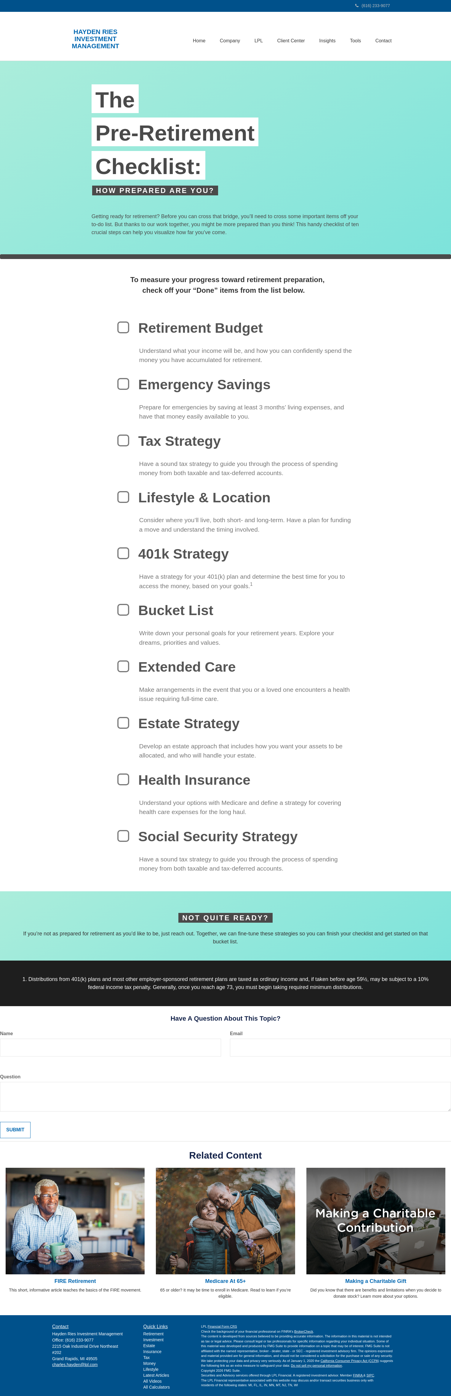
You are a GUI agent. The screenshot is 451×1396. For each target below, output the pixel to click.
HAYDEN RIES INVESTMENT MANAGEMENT (95, 39)
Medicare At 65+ (225, 1281)
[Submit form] (15, 1130)
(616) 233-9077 (372, 5)
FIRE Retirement (75, 1281)
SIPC (370, 1375)
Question (10, 1076)
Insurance (152, 1351)
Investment (153, 1339)
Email (236, 1033)
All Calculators (156, 1387)
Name (6, 1033)
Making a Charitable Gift (375, 1281)
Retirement (153, 1333)
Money (149, 1363)
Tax (146, 1357)
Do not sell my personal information (316, 1365)
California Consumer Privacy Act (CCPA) (350, 1361)
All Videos (152, 1381)
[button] (227, 36)
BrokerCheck (303, 1331)
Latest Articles (156, 1375)
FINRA (358, 1375)
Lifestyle (151, 1369)
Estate (149, 1345)
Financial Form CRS (222, 1326)
